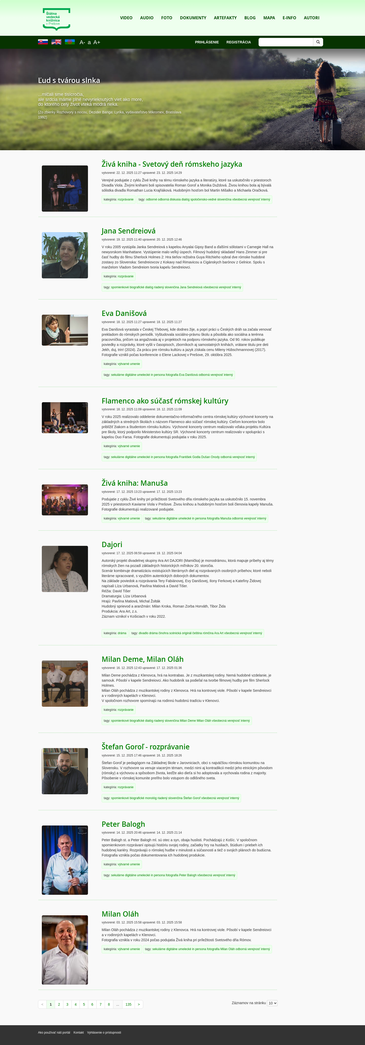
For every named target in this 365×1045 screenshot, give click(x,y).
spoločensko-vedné (203, 199)
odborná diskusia (169, 199)
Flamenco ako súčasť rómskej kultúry (165, 401)
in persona (158, 375)
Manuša (225, 518)
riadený (159, 287)
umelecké (143, 375)
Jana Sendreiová (129, 230)
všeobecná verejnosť (246, 199)
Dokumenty (193, 10)
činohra (164, 633)
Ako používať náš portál (54, 1032)
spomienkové (120, 287)
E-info (289, 10)
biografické (137, 287)
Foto (166, 10)
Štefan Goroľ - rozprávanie (146, 746)
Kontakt (79, 1032)
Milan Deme (188, 720)
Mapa (269, 10)
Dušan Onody (210, 457)
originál (186, 633)
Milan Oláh (204, 720)
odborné (151, 199)
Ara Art (218, 633)
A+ (96, 42)
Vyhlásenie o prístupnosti (104, 1032)
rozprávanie (126, 199)
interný (265, 199)
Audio (146, 10)
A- (82, 42)
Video (126, 10)
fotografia (172, 375)
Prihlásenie (207, 42)
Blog (250, 10)
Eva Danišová (124, 313)
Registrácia (239, 42)
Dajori (112, 544)
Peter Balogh (123, 824)
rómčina (208, 633)
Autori (311, 10)
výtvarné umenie (129, 364)
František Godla (189, 457)
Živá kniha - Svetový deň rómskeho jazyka (172, 164)
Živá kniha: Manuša (135, 483)
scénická (175, 633)
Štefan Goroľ (191, 798)
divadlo (143, 633)
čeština (197, 633)
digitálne (130, 375)
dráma (122, 633)
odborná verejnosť (210, 375)
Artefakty (225, 10)
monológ (151, 798)
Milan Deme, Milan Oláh (143, 659)
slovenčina (224, 199)
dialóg (185, 199)
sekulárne (117, 375)
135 (128, 1004)
